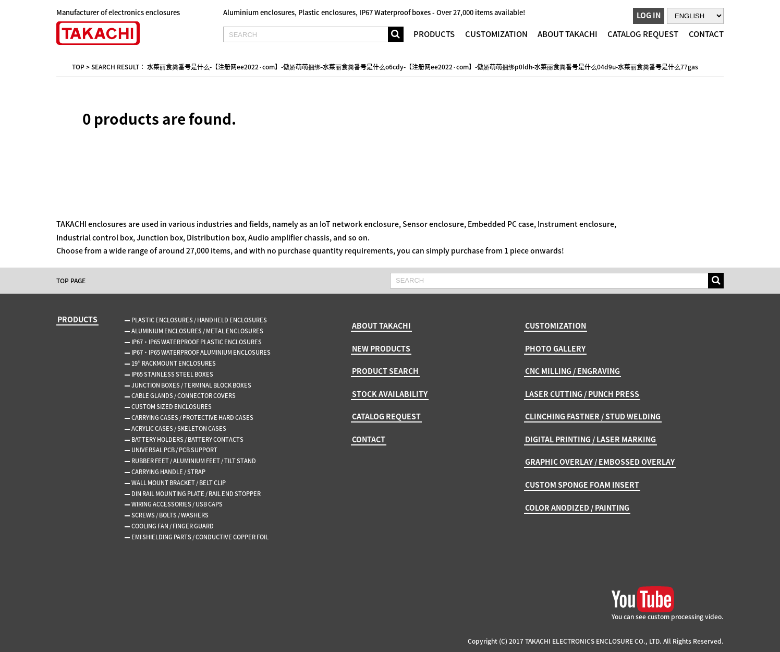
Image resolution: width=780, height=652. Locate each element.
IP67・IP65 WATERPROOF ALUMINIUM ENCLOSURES (201, 352)
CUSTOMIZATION (496, 34)
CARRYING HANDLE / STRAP (168, 471)
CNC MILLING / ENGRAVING (572, 371)
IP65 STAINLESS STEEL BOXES (172, 374)
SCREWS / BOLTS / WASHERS (170, 515)
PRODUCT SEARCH (385, 371)
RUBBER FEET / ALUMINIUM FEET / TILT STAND (193, 460)
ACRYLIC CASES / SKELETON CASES (178, 428)
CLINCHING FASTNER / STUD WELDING (593, 416)
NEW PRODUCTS (381, 348)
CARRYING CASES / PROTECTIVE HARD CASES (192, 417)
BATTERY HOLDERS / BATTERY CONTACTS (187, 439)
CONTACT (706, 34)
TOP (78, 66)
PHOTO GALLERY (555, 348)
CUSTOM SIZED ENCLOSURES (171, 406)
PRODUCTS (434, 34)
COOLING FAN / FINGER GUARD (172, 526)
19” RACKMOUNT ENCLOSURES (173, 363)
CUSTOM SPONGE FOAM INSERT (582, 484)
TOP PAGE (71, 280)
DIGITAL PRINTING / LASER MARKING (590, 439)
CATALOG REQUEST (642, 34)
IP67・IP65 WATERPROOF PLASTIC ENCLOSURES (196, 341)
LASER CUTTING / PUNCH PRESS (582, 394)
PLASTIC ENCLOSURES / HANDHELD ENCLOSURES (199, 320)
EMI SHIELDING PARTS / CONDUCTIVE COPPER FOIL (200, 537)
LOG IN (649, 15)
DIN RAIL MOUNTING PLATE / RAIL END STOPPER (196, 493)
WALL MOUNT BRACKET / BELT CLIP (178, 482)
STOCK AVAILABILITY (390, 394)
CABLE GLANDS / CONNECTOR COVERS (183, 395)
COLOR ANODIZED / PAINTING (577, 507)
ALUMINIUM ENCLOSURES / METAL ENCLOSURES (197, 331)
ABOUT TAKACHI (568, 34)
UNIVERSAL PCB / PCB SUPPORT (174, 449)
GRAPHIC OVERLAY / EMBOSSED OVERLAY (600, 461)
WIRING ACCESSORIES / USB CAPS (177, 504)
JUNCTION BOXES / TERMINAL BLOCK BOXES (191, 385)
